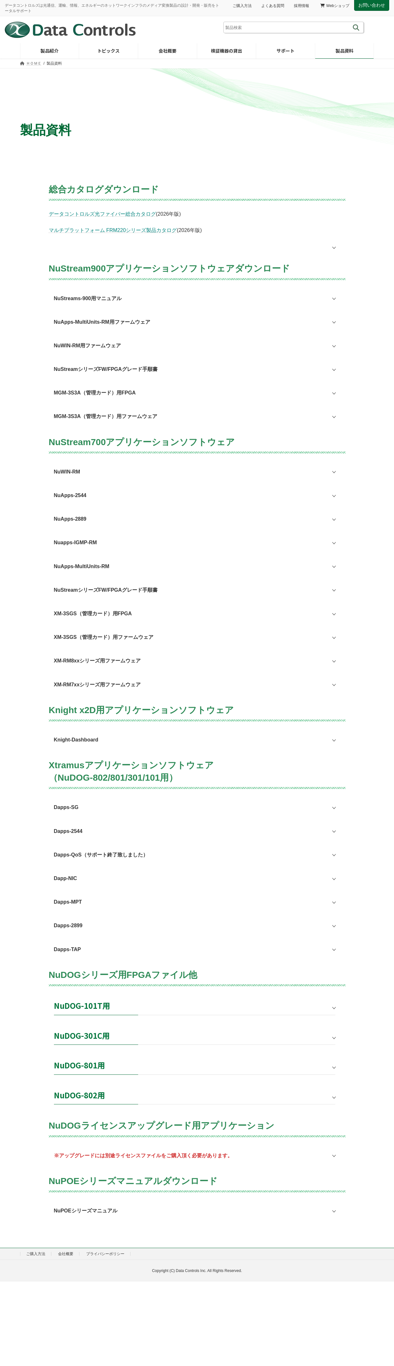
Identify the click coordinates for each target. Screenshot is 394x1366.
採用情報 (301, 6)
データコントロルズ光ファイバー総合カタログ (102, 214)
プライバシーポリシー (105, 1254)
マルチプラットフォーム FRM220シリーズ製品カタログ (113, 230)
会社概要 (65, 1254)
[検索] (357, 27)
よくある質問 (272, 6)
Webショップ (334, 6)
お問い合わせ (371, 5)
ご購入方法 (242, 6)
